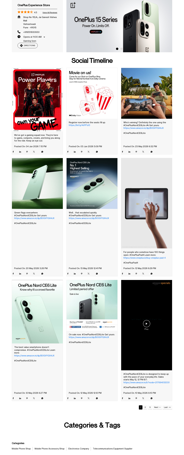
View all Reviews (50, 33)
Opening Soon (29, 62)
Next (156, 428)
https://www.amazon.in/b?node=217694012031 (146, 403)
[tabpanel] (119, 47)
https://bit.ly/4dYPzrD (79, 146)
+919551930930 (31, 53)
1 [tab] (117, 70)
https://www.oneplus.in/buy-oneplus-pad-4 (144, 279)
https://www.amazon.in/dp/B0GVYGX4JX (143, 149)
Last (166, 428)
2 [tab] (121, 70)
